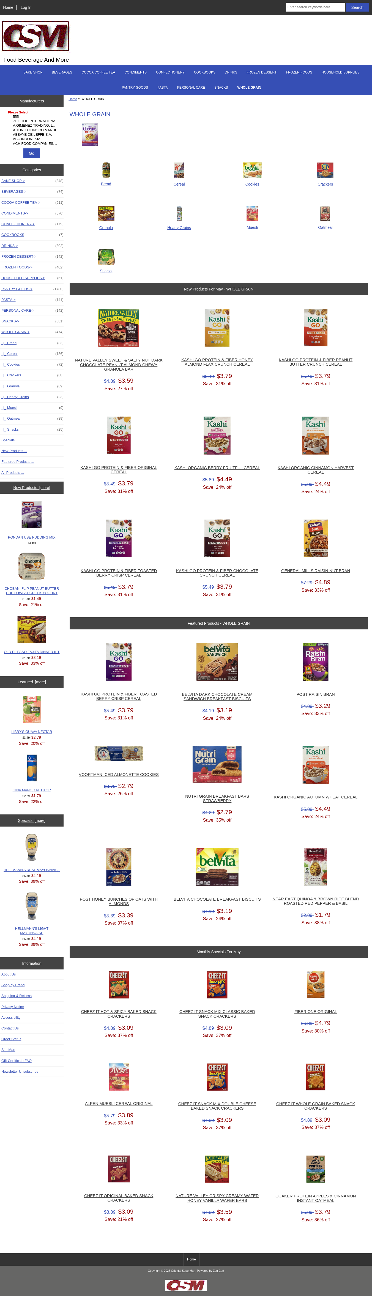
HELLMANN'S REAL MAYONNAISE (32, 853)
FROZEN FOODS (299, 72)
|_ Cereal (32, 354)
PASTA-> (32, 300)
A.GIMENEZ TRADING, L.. (32, 125)
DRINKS (231, 72)
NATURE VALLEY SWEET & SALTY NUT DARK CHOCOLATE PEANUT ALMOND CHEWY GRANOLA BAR (119, 364)
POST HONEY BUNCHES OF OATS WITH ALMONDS (119, 901)
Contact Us (10, 1028)
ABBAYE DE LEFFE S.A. (32, 134)
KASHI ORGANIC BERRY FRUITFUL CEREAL (217, 468)
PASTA (162, 87)
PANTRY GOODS (135, 87)
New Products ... (14, 451)
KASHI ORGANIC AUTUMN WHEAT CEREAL (315, 797)
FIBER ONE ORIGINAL (315, 1011)
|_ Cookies (32, 364)
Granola (106, 225)
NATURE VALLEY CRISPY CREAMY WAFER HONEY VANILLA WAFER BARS (217, 1198)
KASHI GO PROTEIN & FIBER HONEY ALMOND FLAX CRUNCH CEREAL (217, 362)
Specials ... (9, 440)
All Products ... (12, 473)
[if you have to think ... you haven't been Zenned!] (186, 1290)
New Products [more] (31, 487)
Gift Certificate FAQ (16, 1061)
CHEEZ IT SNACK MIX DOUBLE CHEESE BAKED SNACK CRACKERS (217, 1106)
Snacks (106, 268)
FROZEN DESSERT (262, 72)
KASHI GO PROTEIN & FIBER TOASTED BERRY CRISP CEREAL (119, 573)
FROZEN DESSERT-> (32, 256)
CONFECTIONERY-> (32, 224)
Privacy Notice (12, 1007)
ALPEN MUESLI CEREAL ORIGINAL (119, 1103)
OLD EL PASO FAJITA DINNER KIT (31, 635)
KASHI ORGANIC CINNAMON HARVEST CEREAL (316, 470)
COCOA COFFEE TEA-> (32, 202)
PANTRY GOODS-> (32, 289)
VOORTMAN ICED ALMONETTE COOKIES (119, 774)
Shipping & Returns (16, 996)
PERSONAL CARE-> (32, 310)
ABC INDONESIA (32, 139)
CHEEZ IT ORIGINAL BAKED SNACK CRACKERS (118, 1198)
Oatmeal (325, 225)
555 (32, 117)
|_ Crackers (32, 375)
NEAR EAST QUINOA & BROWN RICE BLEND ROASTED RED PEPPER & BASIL (315, 901)
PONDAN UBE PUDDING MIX (32, 520)
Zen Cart (218, 1270)
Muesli (252, 225)
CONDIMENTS (135, 72)
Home (8, 7)
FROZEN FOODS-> (32, 267)
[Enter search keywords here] (315, 7)
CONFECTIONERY (170, 72)
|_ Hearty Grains (32, 397)
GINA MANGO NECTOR (32, 773)
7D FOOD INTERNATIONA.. (32, 121)
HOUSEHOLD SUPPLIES (341, 72)
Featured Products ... (17, 462)
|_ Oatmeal (32, 418)
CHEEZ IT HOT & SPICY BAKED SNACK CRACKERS (118, 1013)
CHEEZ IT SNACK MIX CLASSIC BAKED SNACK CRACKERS (217, 1013)
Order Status (11, 1039)
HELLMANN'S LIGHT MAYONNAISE (31, 913)
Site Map (8, 1050)
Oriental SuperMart (183, 1270)
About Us (8, 974)
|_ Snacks (32, 429)
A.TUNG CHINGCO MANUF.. (32, 130)
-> (32, 332)
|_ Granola (32, 386)
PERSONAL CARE (191, 87)
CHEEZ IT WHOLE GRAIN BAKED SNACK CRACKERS (315, 1106)
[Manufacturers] (32, 128)
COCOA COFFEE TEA (98, 72)
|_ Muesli (32, 408)
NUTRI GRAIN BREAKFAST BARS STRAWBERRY (217, 798)
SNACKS (221, 87)
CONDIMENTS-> (32, 213)
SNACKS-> (32, 321)
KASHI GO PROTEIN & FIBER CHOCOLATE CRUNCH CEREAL (217, 573)
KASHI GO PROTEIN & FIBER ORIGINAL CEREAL (118, 469)
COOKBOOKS (204, 72)
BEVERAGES (62, 72)
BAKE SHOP (32, 72)
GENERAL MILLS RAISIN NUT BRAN (315, 571)
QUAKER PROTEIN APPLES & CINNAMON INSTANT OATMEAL (315, 1198)
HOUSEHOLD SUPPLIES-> (32, 278)
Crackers (325, 181)
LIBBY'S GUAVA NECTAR (32, 715)
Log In (26, 7)
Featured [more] (32, 682)
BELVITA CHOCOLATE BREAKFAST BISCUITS (217, 899)
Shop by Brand (12, 985)
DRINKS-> (32, 246)
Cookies (252, 181)
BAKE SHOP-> (32, 181)
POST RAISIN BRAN (316, 694)
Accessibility (10, 1017)
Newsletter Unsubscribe (20, 1071)
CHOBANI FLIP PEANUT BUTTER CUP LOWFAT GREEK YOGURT (31, 574)
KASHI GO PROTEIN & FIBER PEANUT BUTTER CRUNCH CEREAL (315, 362)
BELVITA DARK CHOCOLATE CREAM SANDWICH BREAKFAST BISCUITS (217, 696)
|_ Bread (32, 343)
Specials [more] (32, 820)
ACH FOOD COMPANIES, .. (32, 144)
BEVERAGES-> (32, 191)
